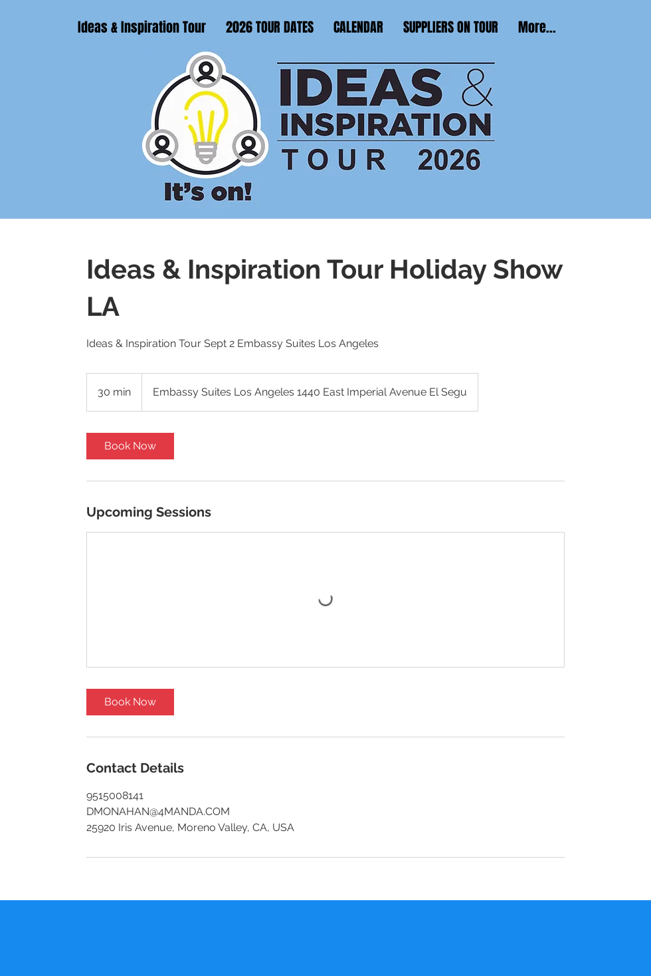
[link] (130, 446)
